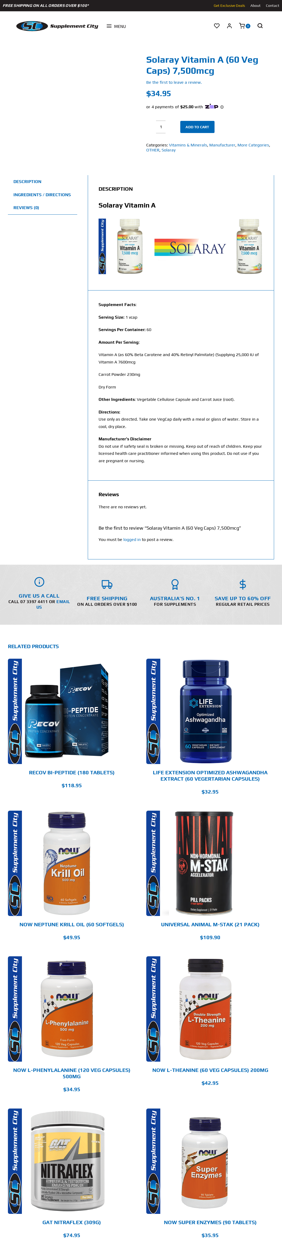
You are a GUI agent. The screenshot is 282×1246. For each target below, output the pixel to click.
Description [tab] (27, 181)
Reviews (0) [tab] (26, 207)
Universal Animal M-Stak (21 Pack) (210, 924)
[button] (260, 26)
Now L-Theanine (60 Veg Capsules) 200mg (210, 1070)
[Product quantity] (161, 127)
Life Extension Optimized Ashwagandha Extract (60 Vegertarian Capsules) (210, 775)
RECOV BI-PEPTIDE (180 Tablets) (72, 772)
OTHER (152, 149)
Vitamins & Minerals (188, 144)
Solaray (169, 149)
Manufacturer (222, 144)
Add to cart (197, 127)
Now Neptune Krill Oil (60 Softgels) (72, 924)
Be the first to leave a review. (174, 82)
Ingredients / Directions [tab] (42, 194)
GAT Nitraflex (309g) (71, 1222)
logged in (132, 539)
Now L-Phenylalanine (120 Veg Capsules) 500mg (71, 1073)
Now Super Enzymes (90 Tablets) (210, 1222)
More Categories (253, 144)
